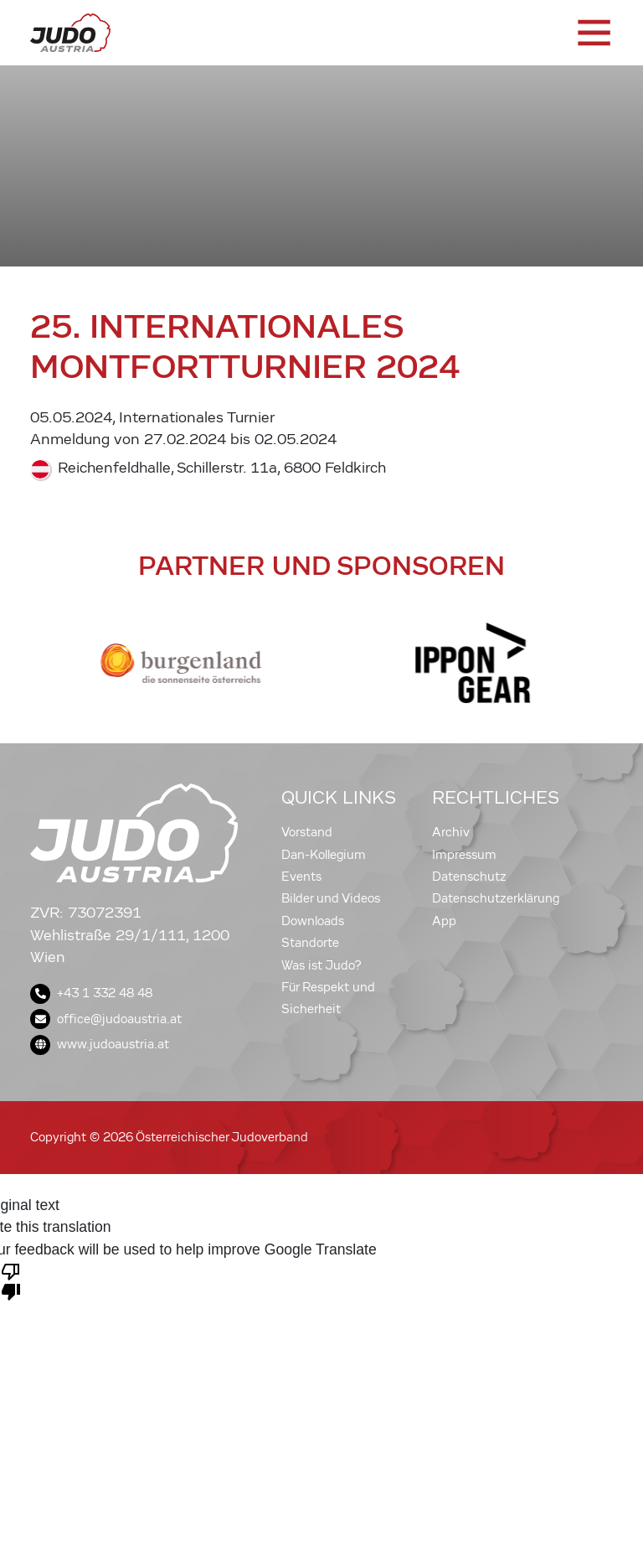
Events (301, 876)
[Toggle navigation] (593, 33)
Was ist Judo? (321, 965)
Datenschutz (469, 876)
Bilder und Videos (330, 898)
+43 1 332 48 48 (91, 993)
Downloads (312, 921)
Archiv (451, 832)
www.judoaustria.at (99, 1044)
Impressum (464, 854)
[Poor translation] (11, 1280)
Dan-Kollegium (323, 854)
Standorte (310, 942)
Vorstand (306, 832)
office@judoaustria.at (106, 1019)
